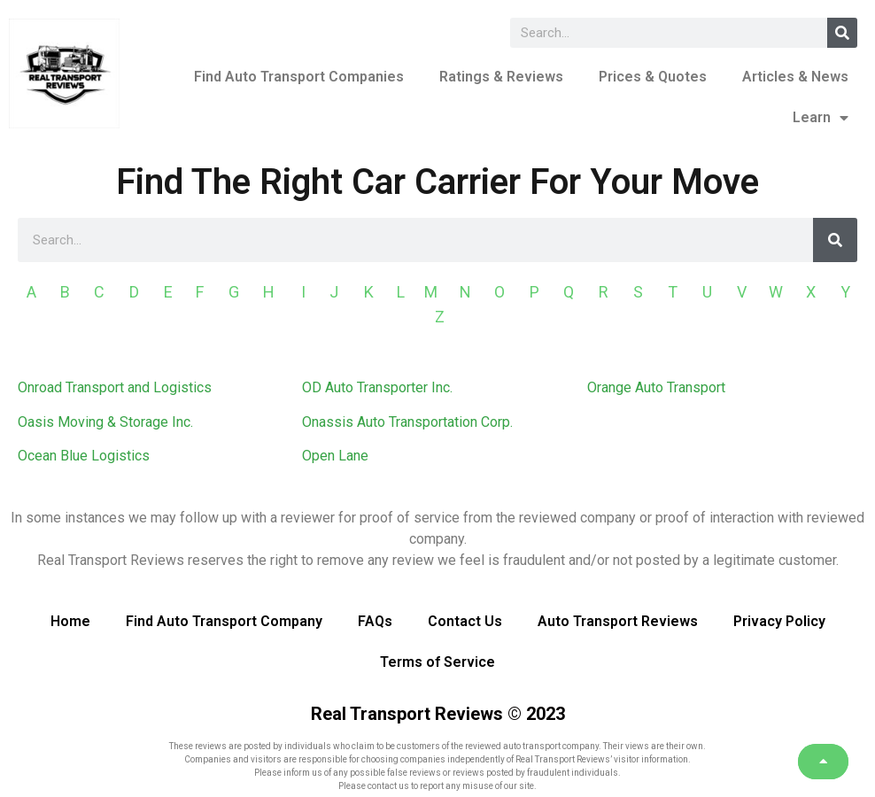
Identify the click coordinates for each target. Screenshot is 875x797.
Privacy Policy (779, 621)
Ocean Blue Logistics (84, 455)
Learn (820, 118)
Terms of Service (437, 662)
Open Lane (335, 455)
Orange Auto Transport (656, 387)
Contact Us (465, 621)
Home (70, 621)
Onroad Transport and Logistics (115, 387)
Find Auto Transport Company (224, 621)
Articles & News (795, 76)
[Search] (842, 33)
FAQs (375, 621)
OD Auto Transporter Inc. (377, 387)
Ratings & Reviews (501, 76)
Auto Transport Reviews (618, 621)
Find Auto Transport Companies (299, 76)
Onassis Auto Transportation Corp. (407, 422)
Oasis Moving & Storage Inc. (105, 422)
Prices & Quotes (653, 76)
